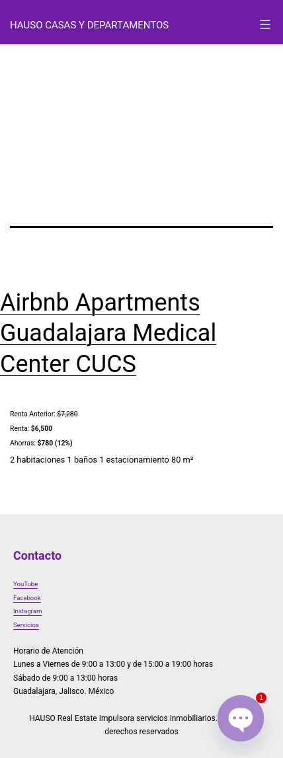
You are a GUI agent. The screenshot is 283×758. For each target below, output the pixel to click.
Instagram (27, 611)
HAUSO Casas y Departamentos (89, 25)
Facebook (27, 597)
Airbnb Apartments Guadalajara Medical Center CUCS (108, 334)
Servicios (26, 624)
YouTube (25, 583)
